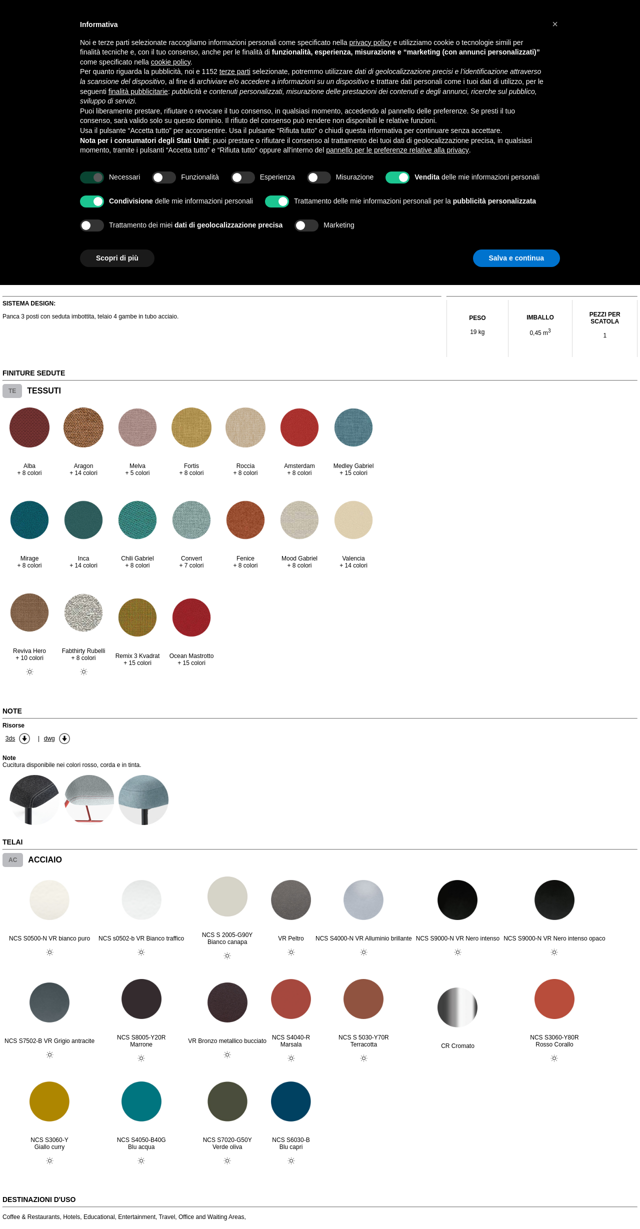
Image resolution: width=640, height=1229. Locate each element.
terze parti (235, 72)
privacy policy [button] (371, 42)
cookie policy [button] (170, 62)
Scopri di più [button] (117, 258)
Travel (166, 1217)
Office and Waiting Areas (211, 1217)
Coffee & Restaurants (31, 1217)
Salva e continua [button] (516, 258)
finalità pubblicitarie (138, 92)
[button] (555, 24)
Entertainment (137, 1217)
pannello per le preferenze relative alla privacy (397, 150)
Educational (99, 1217)
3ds (10, 738)
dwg (49, 738)
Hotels (71, 1217)
